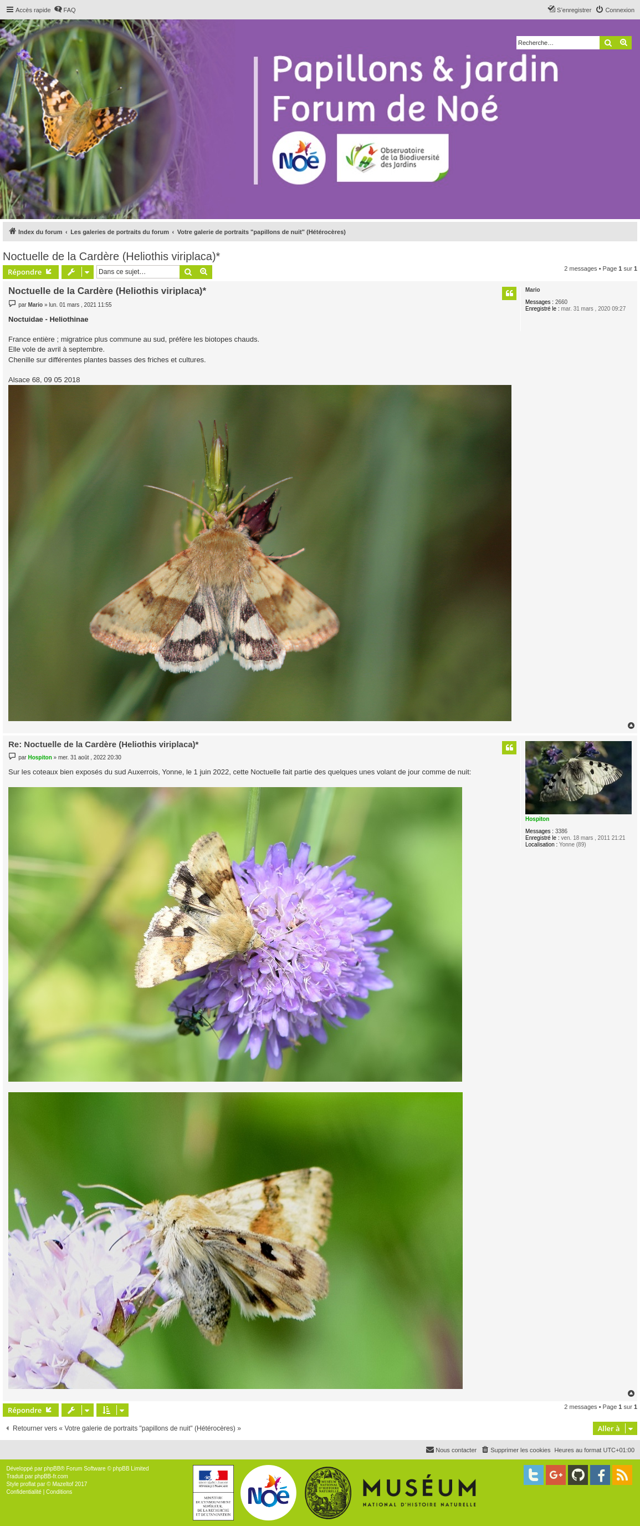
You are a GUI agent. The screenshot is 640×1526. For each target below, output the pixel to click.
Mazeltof (62, 1484)
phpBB (52, 1469)
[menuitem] (65, 10)
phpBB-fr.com (51, 1476)
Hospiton (537, 819)
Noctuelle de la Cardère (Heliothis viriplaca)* (111, 256)
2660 (561, 302)
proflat (28, 1484)
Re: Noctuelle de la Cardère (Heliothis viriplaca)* (103, 744)
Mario (532, 290)
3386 (561, 831)
